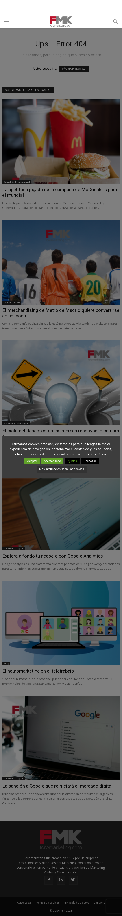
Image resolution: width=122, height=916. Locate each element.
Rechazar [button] (89, 461)
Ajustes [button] (72, 461)
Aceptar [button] (32, 461)
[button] (115, 22)
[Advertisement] (61, 7)
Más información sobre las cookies (61, 469)
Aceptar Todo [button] (52, 461)
